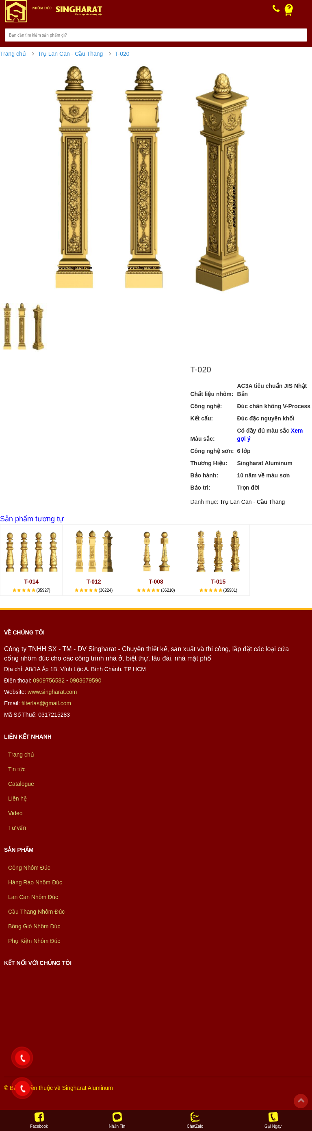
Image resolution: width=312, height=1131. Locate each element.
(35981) (230, 590)
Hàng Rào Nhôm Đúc (35, 882)
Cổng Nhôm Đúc (29, 867)
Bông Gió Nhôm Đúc (34, 926)
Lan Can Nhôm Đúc (33, 897)
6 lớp (243, 451)
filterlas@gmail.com (46, 703)
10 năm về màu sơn (263, 475)
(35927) (43, 590)
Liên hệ (17, 798)
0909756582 (49, 680)
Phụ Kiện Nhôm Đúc (34, 941)
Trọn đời (248, 487)
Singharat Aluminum (264, 463)
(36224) (106, 590)
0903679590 (86, 680)
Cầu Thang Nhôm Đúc (36, 911)
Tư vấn (17, 828)
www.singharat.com (52, 692)
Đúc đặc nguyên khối (265, 418)
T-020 (122, 53)
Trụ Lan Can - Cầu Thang (70, 53)
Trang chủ (13, 53)
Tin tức (17, 769)
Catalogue (21, 784)
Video (15, 813)
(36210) (168, 590)
